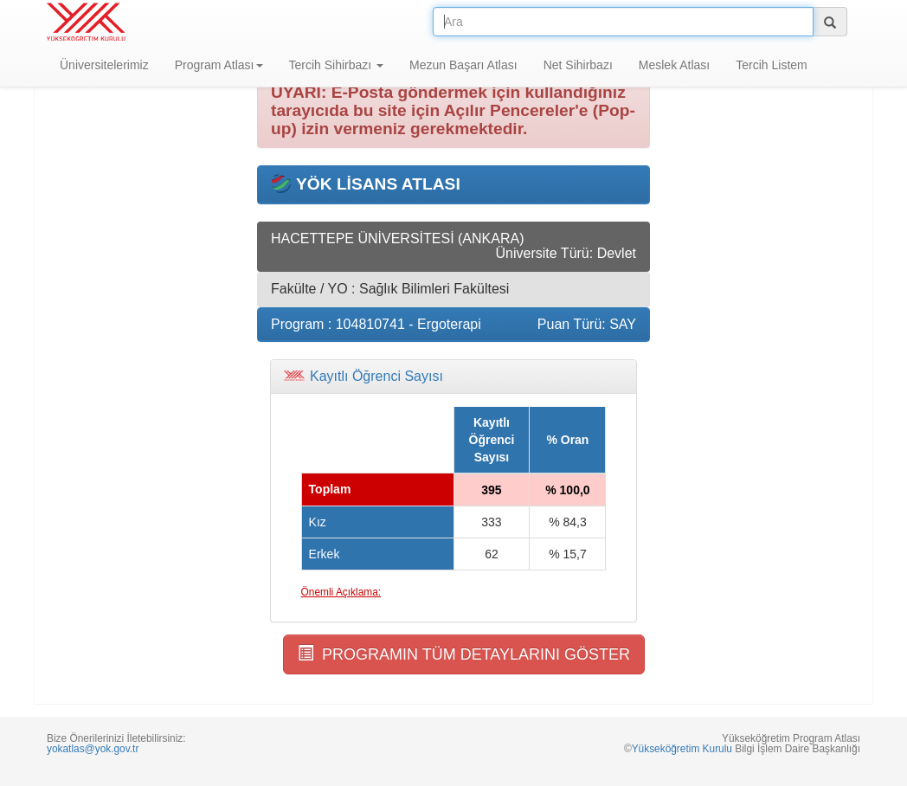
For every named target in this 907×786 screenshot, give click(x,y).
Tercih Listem (771, 65)
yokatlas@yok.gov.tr (92, 749)
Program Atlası (219, 65)
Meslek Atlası (674, 65)
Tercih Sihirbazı (336, 65)
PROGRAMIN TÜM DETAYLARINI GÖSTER (464, 654)
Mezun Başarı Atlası (463, 65)
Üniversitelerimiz (104, 65)
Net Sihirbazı (578, 65)
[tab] (453, 376)
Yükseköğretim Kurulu (682, 749)
